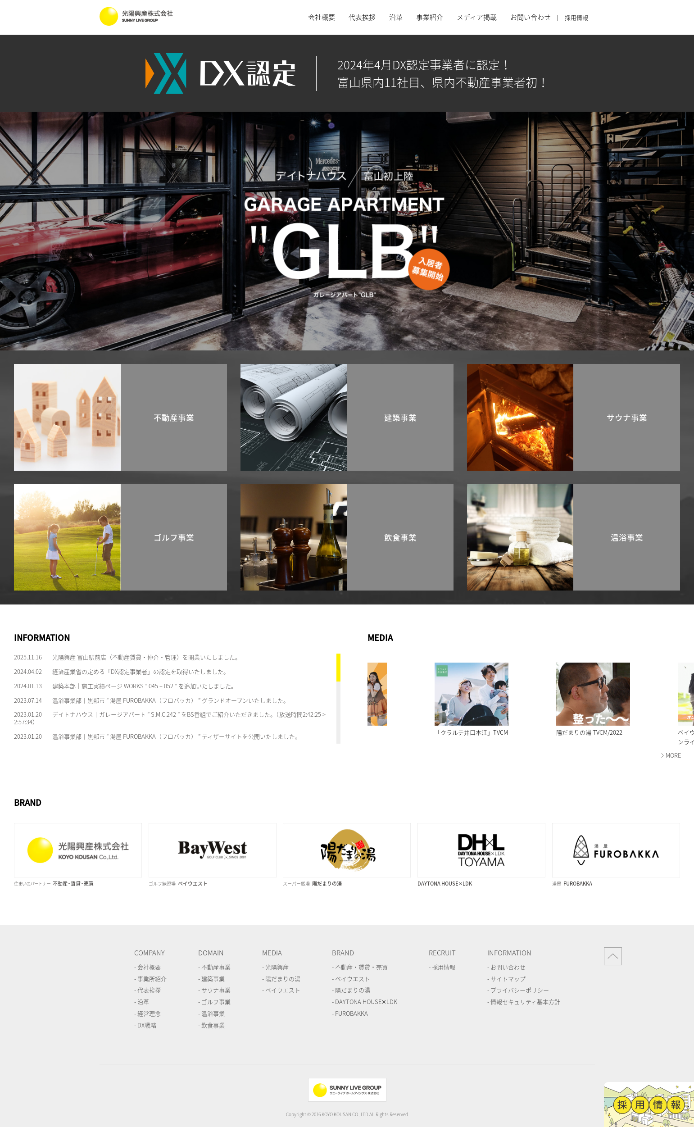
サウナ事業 (216, 990)
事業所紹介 (152, 978)
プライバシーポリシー (519, 990)
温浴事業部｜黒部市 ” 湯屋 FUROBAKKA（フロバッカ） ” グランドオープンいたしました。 (170, 700)
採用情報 (576, 18)
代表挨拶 (362, 17)
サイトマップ (508, 978)
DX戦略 (146, 1025)
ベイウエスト (282, 990)
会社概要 (321, 17)
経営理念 (149, 1013)
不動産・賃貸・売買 (361, 967)
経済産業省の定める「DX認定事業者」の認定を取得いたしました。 (140, 671)
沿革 (396, 17)
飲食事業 (213, 1025)
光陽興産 (277, 967)
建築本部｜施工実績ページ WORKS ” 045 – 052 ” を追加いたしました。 (144, 686)
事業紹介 (429, 17)
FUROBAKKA (351, 1013)
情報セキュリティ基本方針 (525, 1001)
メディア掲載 (477, 17)
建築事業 (213, 978)
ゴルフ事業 (216, 1001)
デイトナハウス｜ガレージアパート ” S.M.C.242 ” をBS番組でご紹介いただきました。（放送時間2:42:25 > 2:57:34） (170, 718)
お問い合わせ (530, 17)
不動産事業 (216, 967)
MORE (673, 755)
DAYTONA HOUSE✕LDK (366, 1001)
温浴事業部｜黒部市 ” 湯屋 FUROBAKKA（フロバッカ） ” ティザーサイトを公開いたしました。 (176, 736)
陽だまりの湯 (282, 978)
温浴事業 (213, 1013)
